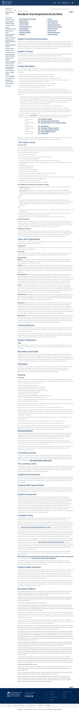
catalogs (21, 709)
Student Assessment (53, 28)
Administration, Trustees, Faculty (9, 80)
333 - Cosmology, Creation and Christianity (48, 121)
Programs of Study (9, 48)
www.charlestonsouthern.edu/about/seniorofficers (51, 542)
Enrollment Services (10, 25)
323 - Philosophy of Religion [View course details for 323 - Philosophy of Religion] (45, 119)
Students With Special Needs (55, 26)
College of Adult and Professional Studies (10, 55)
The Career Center (23, 25)
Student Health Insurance (54, 32)
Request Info (65, 2)
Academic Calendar (9, 19)
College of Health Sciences (9, 58)
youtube (34, 696)
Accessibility (41, 705)
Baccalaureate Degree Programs (10, 45)
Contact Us (52, 692)
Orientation (22, 34)
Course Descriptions (10, 78)
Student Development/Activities (10, 28)
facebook (27, 696)
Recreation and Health (24, 32)
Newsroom (52, 694)
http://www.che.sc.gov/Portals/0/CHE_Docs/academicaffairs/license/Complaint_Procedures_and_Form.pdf (45, 556)
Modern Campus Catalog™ (55, 709)
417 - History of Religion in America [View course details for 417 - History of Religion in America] (47, 131)
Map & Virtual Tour (67, 692)
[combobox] (62, 9)
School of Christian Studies (9, 73)
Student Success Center (9, 31)
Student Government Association (27, 19)
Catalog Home (8, 17)
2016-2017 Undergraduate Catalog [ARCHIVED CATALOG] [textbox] (60, 9)
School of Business (9, 70)
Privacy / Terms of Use (19, 705)
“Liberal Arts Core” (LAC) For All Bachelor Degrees (10, 41)
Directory (52, 699)
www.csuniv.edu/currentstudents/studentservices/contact (36, 527)
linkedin (32, 696)
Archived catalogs (9, 83)
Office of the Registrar (10, 37)
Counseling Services (53, 21)
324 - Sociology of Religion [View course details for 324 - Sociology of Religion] (45, 122)
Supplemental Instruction (54, 25)
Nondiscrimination (31, 705)
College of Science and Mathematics (9, 67)
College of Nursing (9, 65)
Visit (59, 2)
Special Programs (9, 50)
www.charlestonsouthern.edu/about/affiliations (44, 558)
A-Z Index (9, 705)
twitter (30, 696)
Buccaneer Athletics (53, 34)
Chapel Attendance (24, 23)
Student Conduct (23, 21)
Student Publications (24, 30)
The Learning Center (53, 23)
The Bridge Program (10, 52)
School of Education (10, 76)
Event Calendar (53, 697)
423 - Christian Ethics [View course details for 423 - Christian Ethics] (43, 133)
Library (64, 697)
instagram (25, 696)
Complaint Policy (52, 30)
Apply (54, 2)
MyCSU (64, 694)
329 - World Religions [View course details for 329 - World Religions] (43, 126)
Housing (50, 19)
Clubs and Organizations (25, 26)
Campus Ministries (23, 28)
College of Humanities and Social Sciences (10, 62)
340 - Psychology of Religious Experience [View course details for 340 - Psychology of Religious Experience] (48, 128)
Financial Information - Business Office (10, 35)
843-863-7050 (29, 694)
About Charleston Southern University (9, 22)
